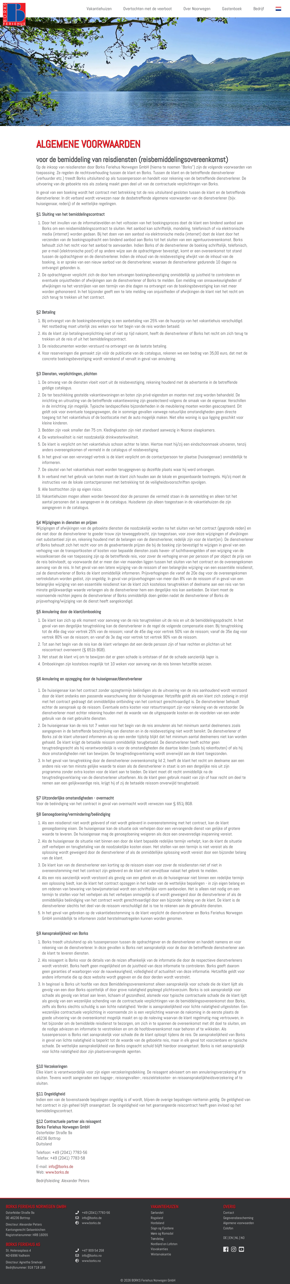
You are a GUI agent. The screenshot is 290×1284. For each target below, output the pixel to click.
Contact (228, 1212)
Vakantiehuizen (99, 8)
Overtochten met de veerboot (147, 8)
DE (225, 1237)
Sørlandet (157, 1212)
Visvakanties (159, 1249)
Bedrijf (258, 8)
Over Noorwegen (196, 8)
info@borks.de (61, 1166)
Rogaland (157, 1218)
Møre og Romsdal (162, 1233)
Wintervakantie (161, 1254)
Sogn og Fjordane (162, 1228)
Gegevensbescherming (238, 1218)
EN (231, 1237)
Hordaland (157, 1223)
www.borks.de (57, 1172)
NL (237, 1237)
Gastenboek (232, 8)
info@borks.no (92, 1255)
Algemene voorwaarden (238, 1223)
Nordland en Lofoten (164, 1244)
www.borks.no (91, 1260)
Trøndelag (157, 1238)
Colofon (228, 1228)
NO (243, 1237)
